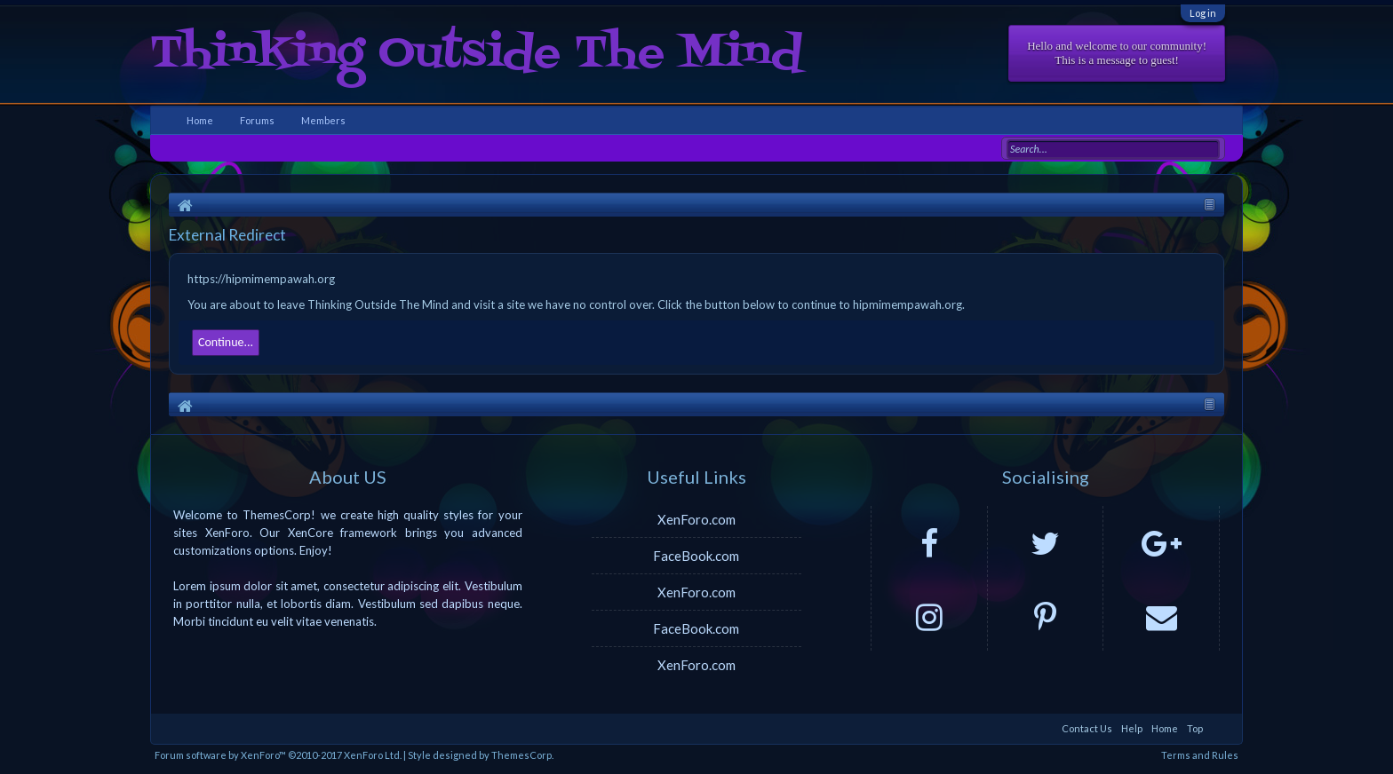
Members (323, 120)
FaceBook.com (696, 556)
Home (200, 120)
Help (1131, 728)
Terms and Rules (1199, 755)
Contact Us (1087, 728)
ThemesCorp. (522, 755)
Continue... (225, 342)
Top (1195, 728)
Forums (257, 120)
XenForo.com (696, 519)
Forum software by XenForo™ (278, 755)
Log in (1203, 13)
